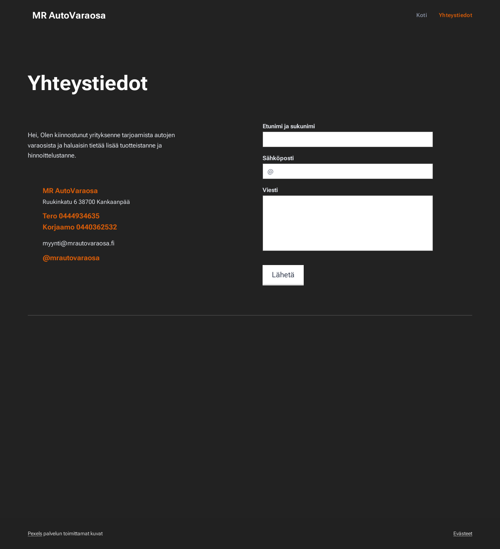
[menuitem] (423, 15)
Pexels (35, 533)
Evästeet (462, 533)
